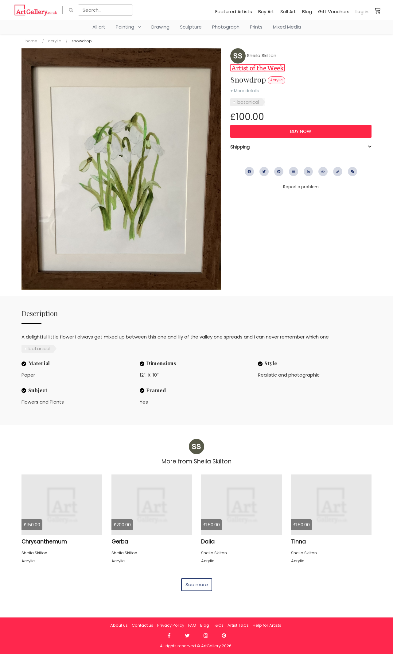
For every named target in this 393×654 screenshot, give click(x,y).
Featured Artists (233, 11)
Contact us (142, 625)
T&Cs (218, 625)
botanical (248, 102)
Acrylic (54, 41)
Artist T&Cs (238, 625)
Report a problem (301, 187)
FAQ (192, 625)
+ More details (244, 91)
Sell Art (288, 11)
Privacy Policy (170, 625)
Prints (256, 27)
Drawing (160, 27)
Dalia (208, 541)
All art (98, 27)
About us (119, 625)
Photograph (225, 27)
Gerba (119, 541)
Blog (307, 11)
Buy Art (266, 11)
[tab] (301, 147)
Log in (362, 11)
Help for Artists (267, 625)
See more (196, 584)
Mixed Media (287, 27)
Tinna (298, 541)
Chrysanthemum (44, 541)
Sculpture (191, 27)
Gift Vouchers (333, 11)
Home (31, 41)
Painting (128, 27)
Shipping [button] (240, 147)
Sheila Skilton (253, 55)
